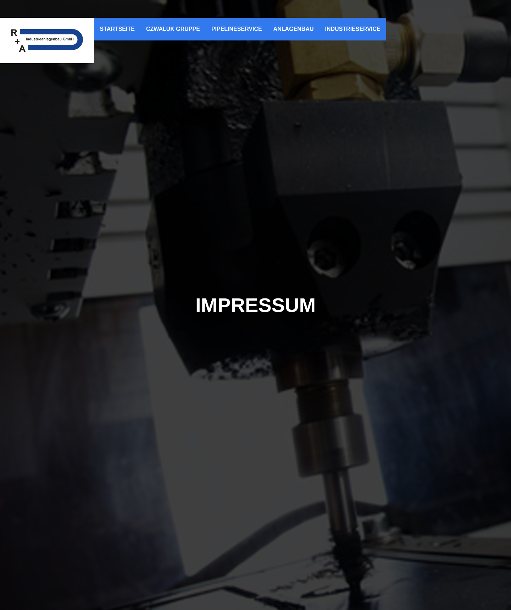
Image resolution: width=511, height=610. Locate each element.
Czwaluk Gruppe (173, 29)
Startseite (117, 29)
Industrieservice (353, 29)
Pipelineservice (236, 29)
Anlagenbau (293, 29)
